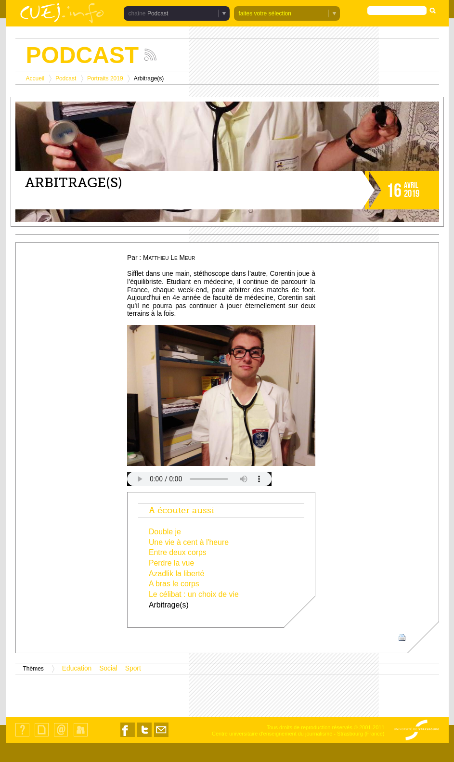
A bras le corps (174, 584)
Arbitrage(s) (169, 605)
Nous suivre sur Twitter (144, 736)
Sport (133, 668)
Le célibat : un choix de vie (194, 594)
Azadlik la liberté (176, 573)
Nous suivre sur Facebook (127, 736)
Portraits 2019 (105, 78)
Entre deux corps (178, 552)
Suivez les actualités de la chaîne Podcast (150, 55)
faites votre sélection (265, 13)
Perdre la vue (171, 563)
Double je (165, 532)
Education (76, 668)
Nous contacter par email (161, 736)
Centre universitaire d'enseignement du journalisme (272, 733)
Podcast (157, 13)
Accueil (35, 78)
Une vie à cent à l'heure (189, 542)
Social (108, 668)
